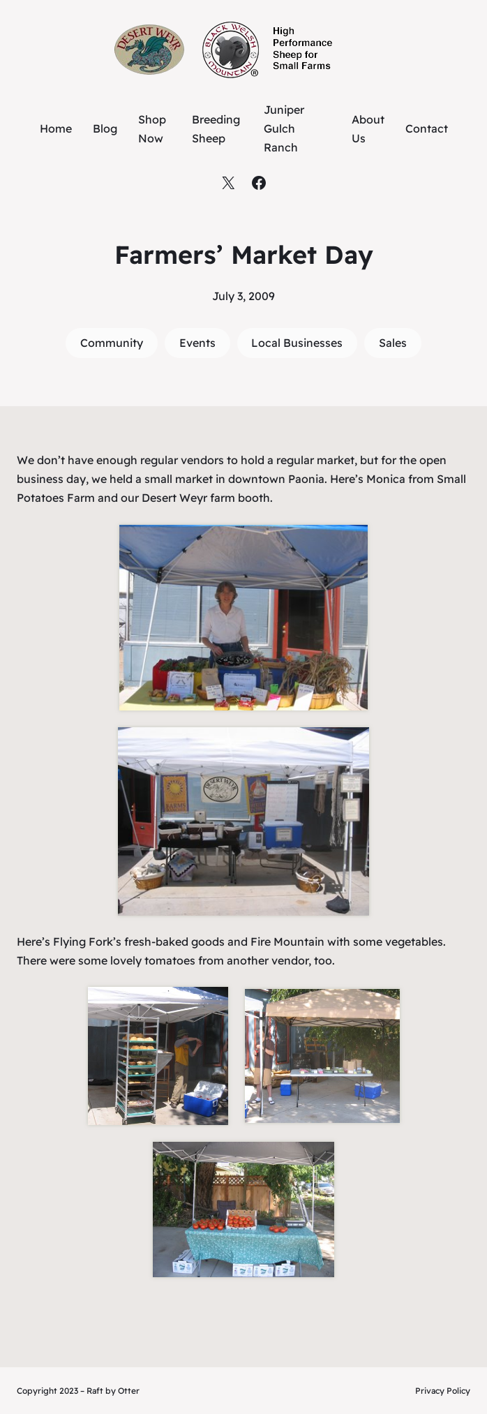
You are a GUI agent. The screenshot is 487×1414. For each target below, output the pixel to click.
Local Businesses (297, 343)
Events (197, 343)
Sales (393, 343)
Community (111, 343)
